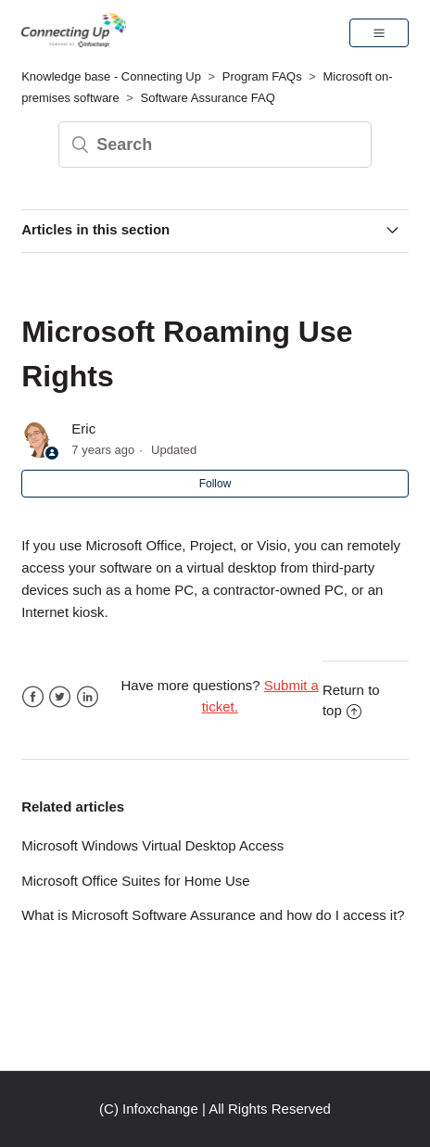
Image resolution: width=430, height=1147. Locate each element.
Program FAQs (262, 76)
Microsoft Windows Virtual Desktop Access (152, 845)
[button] (379, 32)
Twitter (59, 697)
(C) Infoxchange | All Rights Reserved (215, 1108)
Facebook (32, 697)
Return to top (351, 700)
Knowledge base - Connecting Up (111, 76)
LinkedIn (87, 697)
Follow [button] (215, 483)
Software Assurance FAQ (208, 98)
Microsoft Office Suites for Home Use (135, 881)
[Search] (215, 144)
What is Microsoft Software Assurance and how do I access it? (213, 915)
